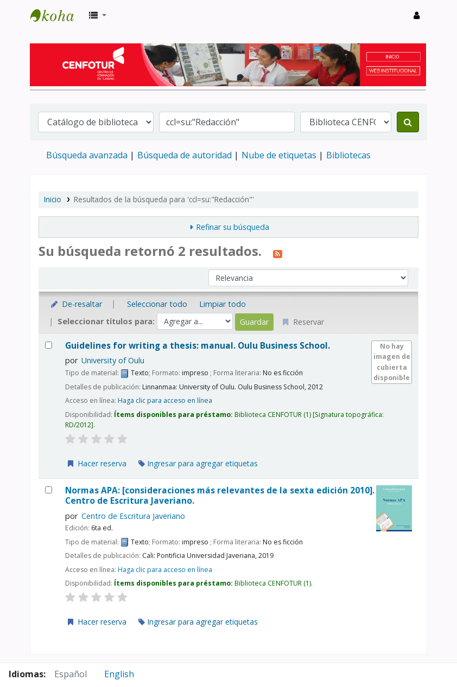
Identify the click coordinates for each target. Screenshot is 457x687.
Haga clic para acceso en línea (165, 400)
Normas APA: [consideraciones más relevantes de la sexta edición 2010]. (220, 495)
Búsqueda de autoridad (184, 155)
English (119, 674)
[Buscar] (408, 122)
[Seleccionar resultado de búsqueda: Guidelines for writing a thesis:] (48, 345)
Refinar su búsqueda (232, 227)
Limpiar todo (222, 304)
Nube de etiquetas (279, 155)
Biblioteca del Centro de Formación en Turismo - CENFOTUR (57, 15)
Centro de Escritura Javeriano (133, 516)
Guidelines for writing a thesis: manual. (197, 346)
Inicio (52, 199)
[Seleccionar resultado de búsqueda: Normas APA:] (48, 489)
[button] (98, 15)
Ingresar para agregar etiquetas (198, 463)
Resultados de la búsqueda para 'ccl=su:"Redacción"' (164, 199)
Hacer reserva (96, 463)
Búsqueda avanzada (87, 155)
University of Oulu (112, 360)
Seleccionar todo (157, 304)
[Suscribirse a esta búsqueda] (277, 252)
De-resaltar (75, 304)
